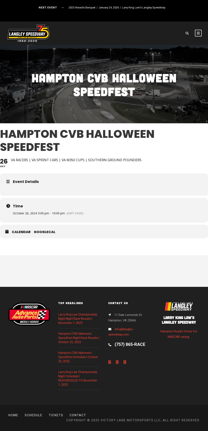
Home (13, 415)
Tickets (56, 415)
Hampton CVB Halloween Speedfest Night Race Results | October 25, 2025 (78, 338)
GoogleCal (44, 232)
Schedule (33, 415)
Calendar (21, 232)
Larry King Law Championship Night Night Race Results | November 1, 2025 (77, 319)
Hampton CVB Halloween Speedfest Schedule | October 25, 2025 (78, 357)
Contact (78, 415)
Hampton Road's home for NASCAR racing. (179, 321)
